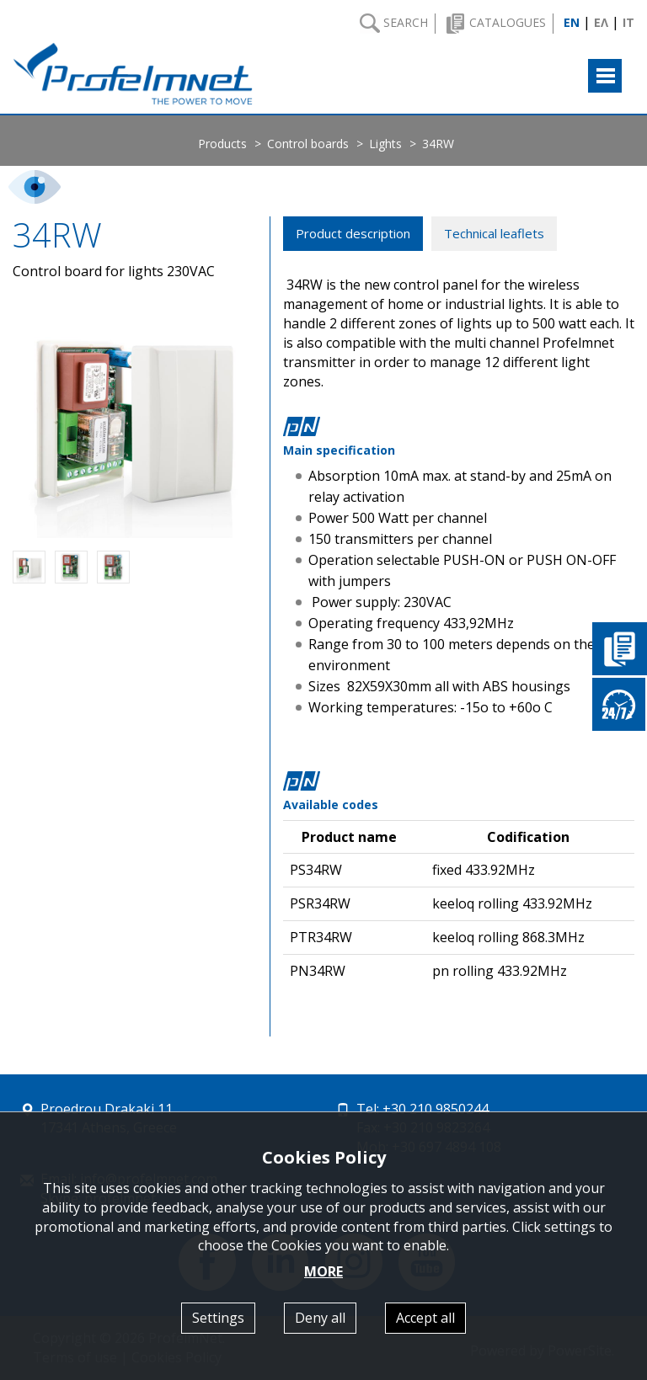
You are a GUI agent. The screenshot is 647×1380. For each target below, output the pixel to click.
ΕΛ (601, 22)
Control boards (308, 144)
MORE (323, 1271)
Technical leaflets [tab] (494, 233)
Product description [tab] (353, 233)
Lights (385, 144)
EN (572, 22)
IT (628, 22)
